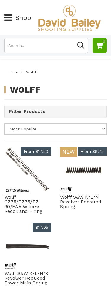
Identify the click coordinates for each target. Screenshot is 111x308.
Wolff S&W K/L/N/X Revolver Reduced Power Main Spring (26, 278)
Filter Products (27, 111)
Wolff (31, 72)
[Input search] (39, 45)
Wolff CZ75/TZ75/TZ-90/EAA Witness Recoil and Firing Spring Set (23, 206)
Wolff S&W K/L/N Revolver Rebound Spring (80, 201)
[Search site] (81, 45)
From (36, 151)
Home (14, 72)
